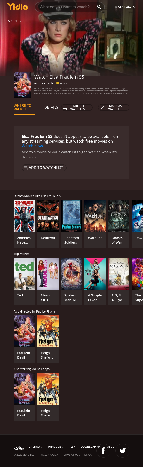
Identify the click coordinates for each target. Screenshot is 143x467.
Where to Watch (23, 107)
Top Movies (55, 446)
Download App (91, 446)
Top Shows (34, 446)
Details (51, 107)
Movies (14, 21)
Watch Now (32, 146)
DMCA (87, 454)
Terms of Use (71, 454)
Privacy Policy (48, 454)
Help (72, 446)
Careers (19, 449)
